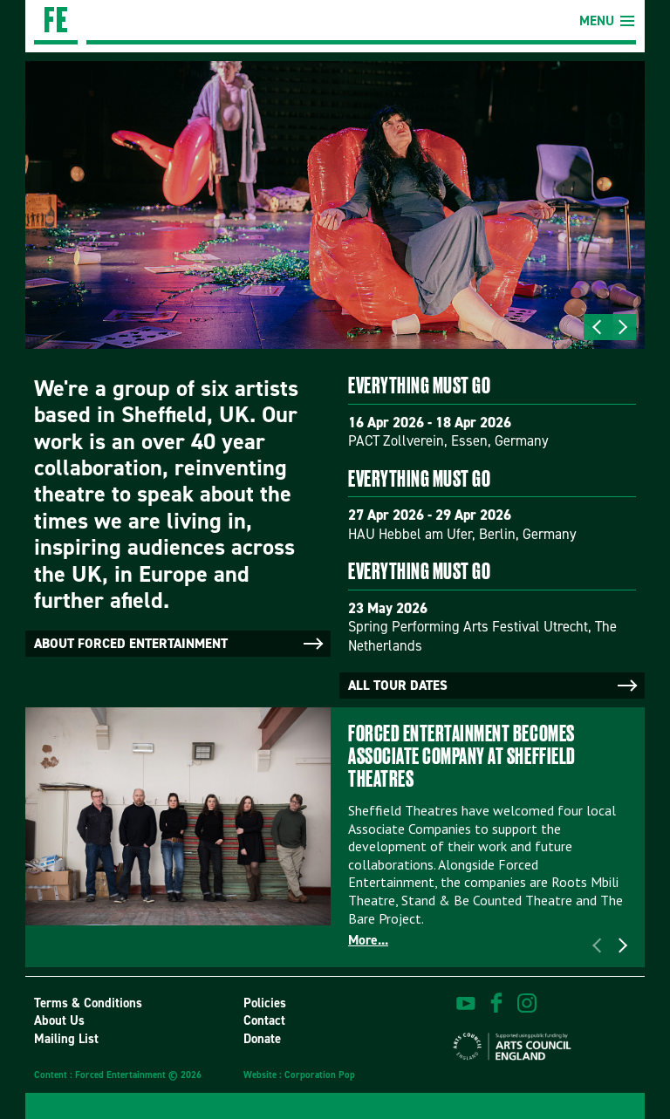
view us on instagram (527, 1003)
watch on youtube (466, 1003)
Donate (262, 1038)
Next (623, 327)
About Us (59, 1020)
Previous (597, 327)
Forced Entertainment (56, 22)
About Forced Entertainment (180, 644)
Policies (264, 1003)
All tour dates (494, 685)
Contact (264, 1020)
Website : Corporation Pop (299, 1075)
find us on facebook (496, 1003)
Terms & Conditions (88, 1003)
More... (368, 940)
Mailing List (66, 1038)
